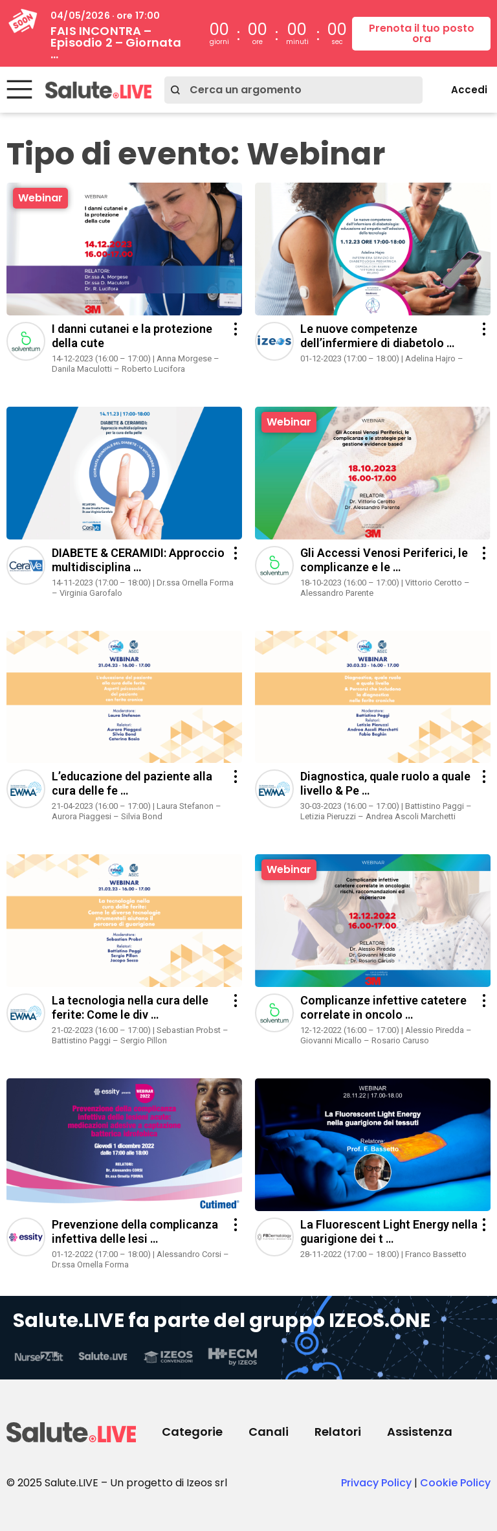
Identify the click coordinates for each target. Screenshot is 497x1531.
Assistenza (419, 1431)
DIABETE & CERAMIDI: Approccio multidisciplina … (138, 560)
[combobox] (293, 90)
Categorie (192, 1431)
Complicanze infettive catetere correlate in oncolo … (383, 1007)
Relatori (338, 1431)
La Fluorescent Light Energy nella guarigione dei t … (389, 1231)
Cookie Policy (455, 1482)
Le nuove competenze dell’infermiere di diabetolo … (377, 336)
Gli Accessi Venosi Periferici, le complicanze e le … (384, 560)
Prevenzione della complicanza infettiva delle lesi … (135, 1231)
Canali (268, 1431)
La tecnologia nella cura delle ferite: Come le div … (130, 1007)
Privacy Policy (376, 1482)
